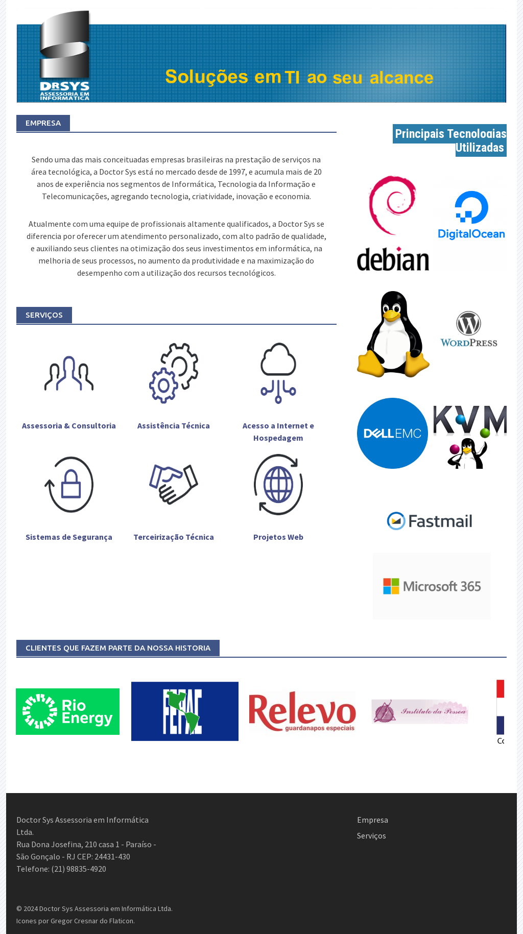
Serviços (371, 835)
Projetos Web (278, 537)
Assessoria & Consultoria (69, 425)
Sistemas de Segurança (69, 537)
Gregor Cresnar (74, 920)
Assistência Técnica (173, 425)
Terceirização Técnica (173, 537)
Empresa (372, 820)
